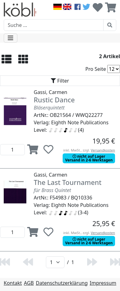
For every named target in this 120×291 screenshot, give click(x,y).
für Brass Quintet (52, 190)
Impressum (103, 283)
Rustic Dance (54, 99)
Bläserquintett (49, 107)
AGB (29, 283)
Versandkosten (103, 150)
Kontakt (13, 283)
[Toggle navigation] (10, 38)
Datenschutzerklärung (62, 283)
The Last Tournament (68, 182)
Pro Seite (95, 69)
